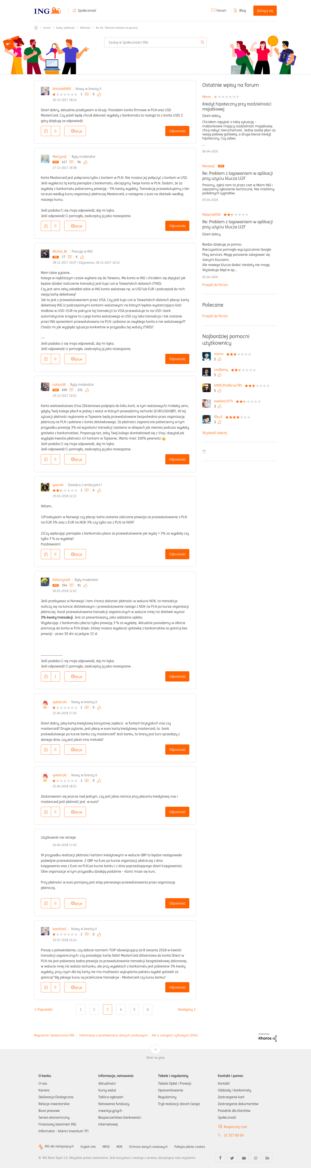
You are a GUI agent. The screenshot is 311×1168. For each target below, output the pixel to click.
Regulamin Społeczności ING (54, 1035)
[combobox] (155, 42)
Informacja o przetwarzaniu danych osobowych (113, 1035)
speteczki (60, 702)
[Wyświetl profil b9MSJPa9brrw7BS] (229, 385)
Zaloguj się (265, 11)
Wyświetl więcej (214, 433)
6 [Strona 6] (148, 1009)
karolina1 (60, 929)
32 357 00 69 (234, 1135)
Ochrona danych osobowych (158, 1146)
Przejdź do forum (215, 285)
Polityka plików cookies (204, 1146)
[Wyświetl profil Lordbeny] (222, 369)
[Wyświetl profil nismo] (219, 354)
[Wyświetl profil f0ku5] (219, 417)
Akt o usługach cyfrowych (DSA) (175, 1035)
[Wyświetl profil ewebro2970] (224, 401)
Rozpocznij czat (235, 1127)
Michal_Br (60, 251)
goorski (58, 485)
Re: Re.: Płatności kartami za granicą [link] (116, 27)
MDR (127, 1146)
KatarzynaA (61, 580)
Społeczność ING (36, 27)
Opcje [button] (78, 131)
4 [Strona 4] (121, 1009)
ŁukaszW (59, 384)
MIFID (113, 1146)
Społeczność (87, 10)
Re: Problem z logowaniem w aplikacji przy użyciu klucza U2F (237, 176)
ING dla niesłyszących (61, 1147)
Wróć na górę (155, 1058)
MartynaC (60, 156)
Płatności (85, 27)
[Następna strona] (185, 1009)
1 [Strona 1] (81, 1009)
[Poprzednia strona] (45, 1009)
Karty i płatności (65, 27)
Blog (242, 10)
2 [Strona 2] (94, 1009)
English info (93, 1146)
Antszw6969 (62, 89)
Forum (221, 10)
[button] (46, 131)
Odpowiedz (177, 131)
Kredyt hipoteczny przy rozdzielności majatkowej (236, 106)
